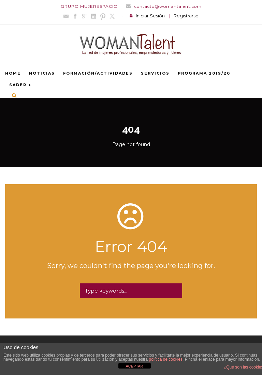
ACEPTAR (134, 366)
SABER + (20, 84)
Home (13, 73)
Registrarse (186, 15)
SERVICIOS (155, 73)
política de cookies (166, 359)
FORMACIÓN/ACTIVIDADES (98, 73)
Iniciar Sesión (150, 15)
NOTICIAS (42, 73)
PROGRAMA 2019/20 (204, 73)
